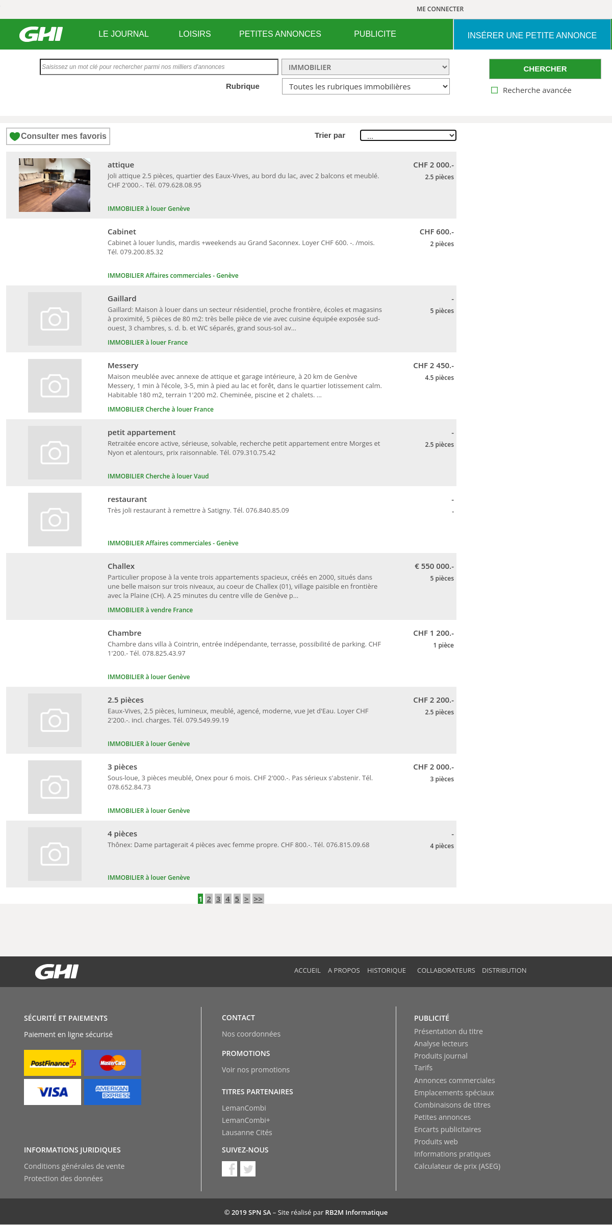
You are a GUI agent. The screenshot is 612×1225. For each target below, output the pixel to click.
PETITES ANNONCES (280, 34)
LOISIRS (194, 34)
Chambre (125, 633)
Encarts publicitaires (447, 1129)
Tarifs (423, 1067)
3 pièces (122, 766)
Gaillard (122, 298)
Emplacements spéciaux (454, 1092)
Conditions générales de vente (74, 1166)
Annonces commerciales (454, 1080)
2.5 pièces (126, 699)
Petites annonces (442, 1117)
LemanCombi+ (246, 1120)
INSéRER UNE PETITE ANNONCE (532, 35)
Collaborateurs (446, 970)
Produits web (436, 1141)
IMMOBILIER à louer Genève (149, 208)
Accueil (307, 970)
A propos (344, 970)
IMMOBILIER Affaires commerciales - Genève (173, 275)
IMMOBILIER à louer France (148, 342)
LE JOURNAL (123, 34)
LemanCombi (244, 1108)
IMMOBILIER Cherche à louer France (161, 409)
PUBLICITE (375, 34)
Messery (123, 365)
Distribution (504, 970)
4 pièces (122, 833)
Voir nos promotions (256, 1069)
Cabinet (122, 231)
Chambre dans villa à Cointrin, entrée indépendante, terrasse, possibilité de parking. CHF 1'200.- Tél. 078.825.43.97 (244, 648)
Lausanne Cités (247, 1132)
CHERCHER (545, 68)
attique (121, 164)
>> (258, 899)
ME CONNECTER (440, 9)
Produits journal (441, 1056)
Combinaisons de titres (452, 1105)
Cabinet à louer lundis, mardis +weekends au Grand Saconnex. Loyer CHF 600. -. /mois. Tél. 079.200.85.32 (241, 247)
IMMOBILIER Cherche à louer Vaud (158, 476)
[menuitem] (123, 34)
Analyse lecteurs (441, 1043)
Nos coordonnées (251, 1034)
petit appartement (141, 432)
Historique (386, 970)
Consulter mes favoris (64, 136)
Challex (121, 566)
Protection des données (63, 1178)
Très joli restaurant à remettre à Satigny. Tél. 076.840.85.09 (198, 510)
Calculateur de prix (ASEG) (457, 1166)
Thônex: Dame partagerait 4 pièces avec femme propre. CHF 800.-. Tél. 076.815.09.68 (238, 844)
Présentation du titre (448, 1031)
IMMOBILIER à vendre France (150, 610)
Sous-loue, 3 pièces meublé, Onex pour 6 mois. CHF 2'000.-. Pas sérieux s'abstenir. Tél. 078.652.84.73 (240, 782)
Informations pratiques (452, 1154)
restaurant (127, 499)
